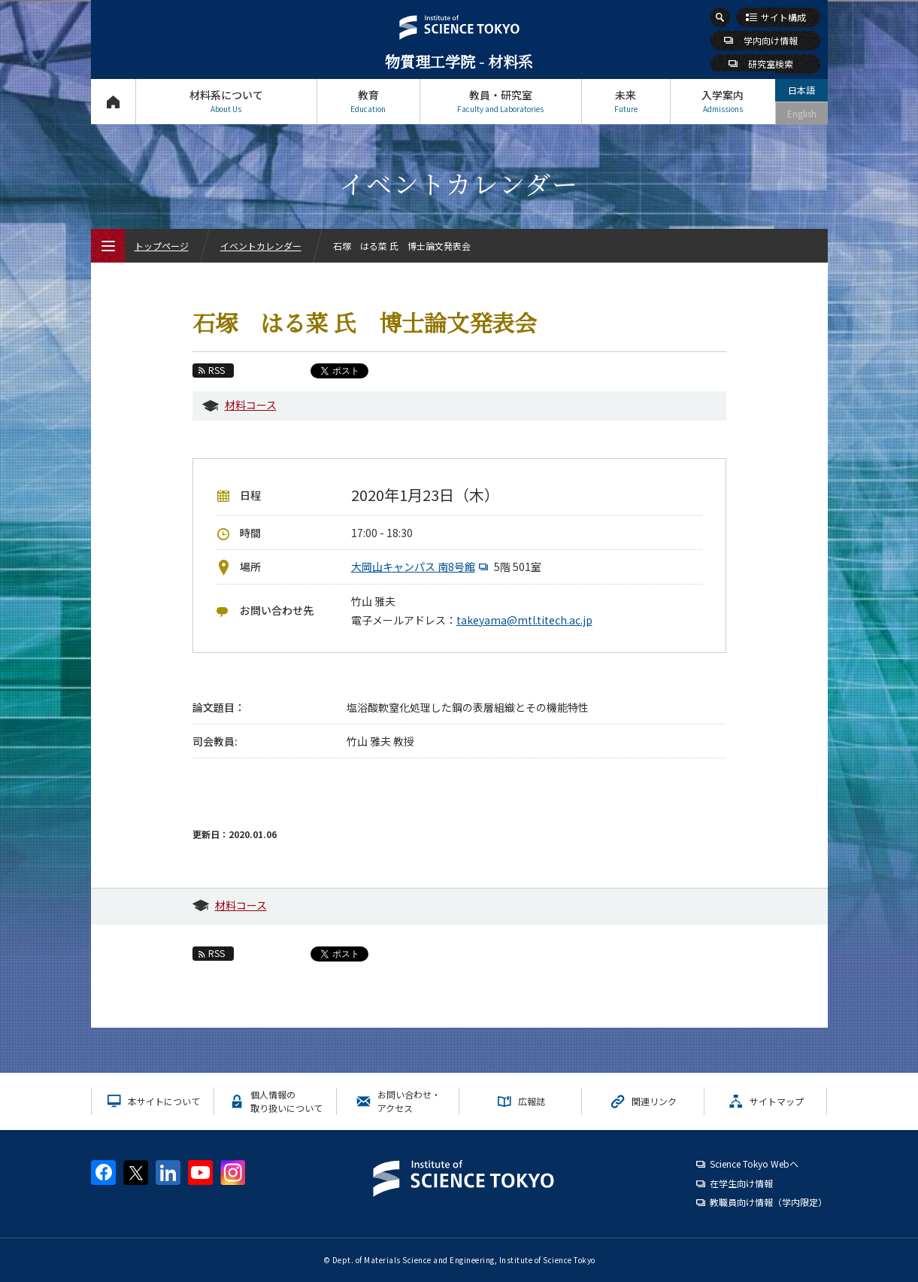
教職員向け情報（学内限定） (768, 1201)
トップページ (113, 101)
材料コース (251, 404)
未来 (626, 101)
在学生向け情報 (741, 1183)
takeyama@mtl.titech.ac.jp (524, 619)
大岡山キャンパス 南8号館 (421, 566)
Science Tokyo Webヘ (754, 1163)
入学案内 (723, 101)
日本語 (801, 90)
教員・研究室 (500, 101)
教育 (368, 101)
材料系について (226, 101)
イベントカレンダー (260, 245)
